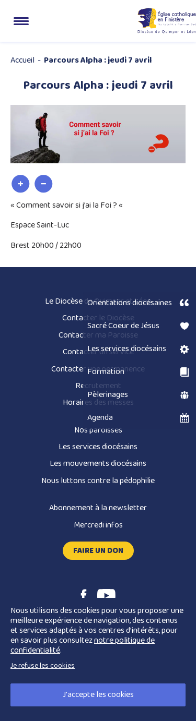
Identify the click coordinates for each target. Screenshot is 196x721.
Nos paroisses (98, 430)
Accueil (22, 60)
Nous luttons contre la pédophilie (98, 480)
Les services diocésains (98, 446)
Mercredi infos (98, 525)
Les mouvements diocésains (98, 463)
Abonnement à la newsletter (98, 507)
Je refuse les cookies (42, 665)
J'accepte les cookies (98, 694)
